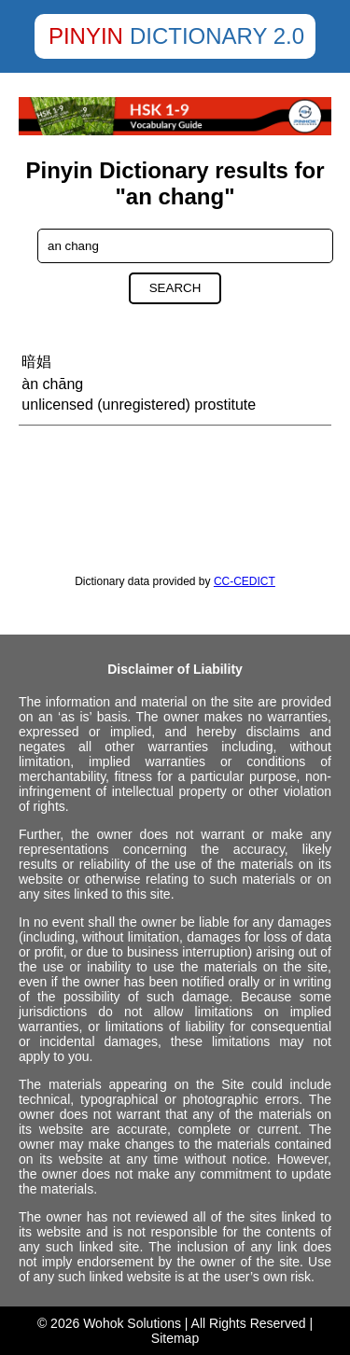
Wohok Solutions (132, 1323)
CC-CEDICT (244, 581)
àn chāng (52, 384)
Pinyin (86, 36)
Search (175, 288)
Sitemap (175, 1338)
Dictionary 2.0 (217, 36)
